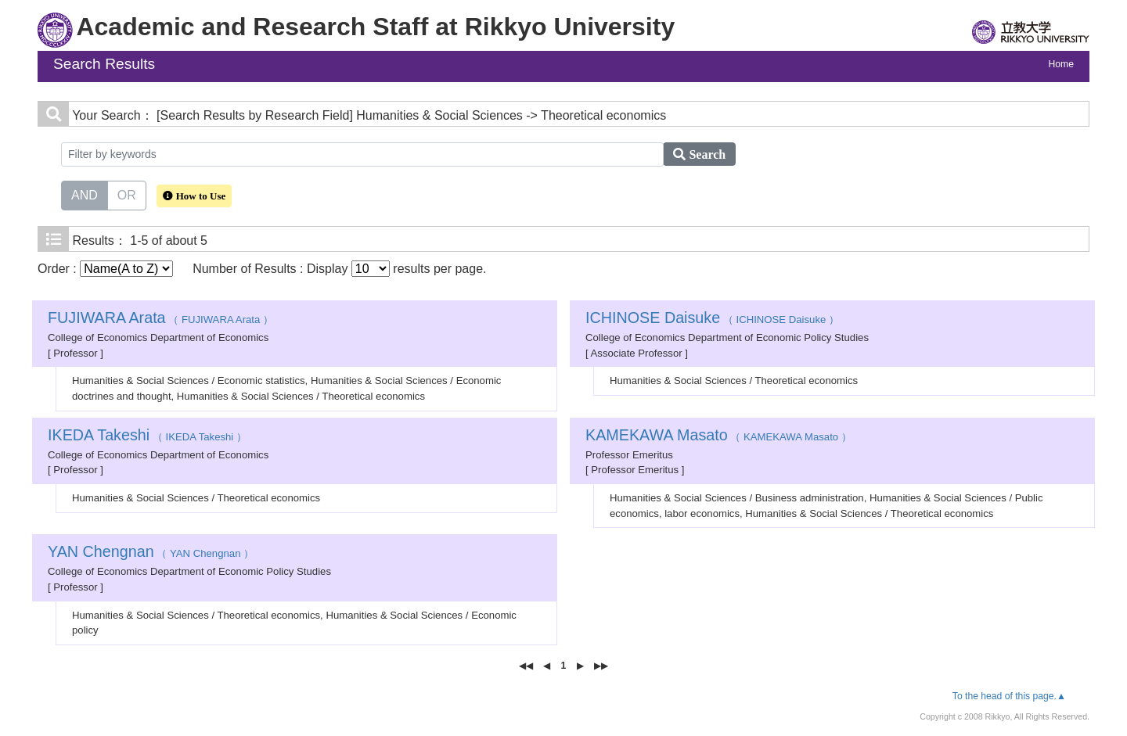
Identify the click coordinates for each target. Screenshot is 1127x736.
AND (84, 194)
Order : (105, 268)
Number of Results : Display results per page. (339, 268)
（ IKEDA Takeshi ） (147, 437)
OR (126, 194)
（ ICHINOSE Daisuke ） (712, 319)
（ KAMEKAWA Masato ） (718, 437)
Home (1061, 64)
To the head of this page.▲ (1009, 696)
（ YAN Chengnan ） (151, 553)
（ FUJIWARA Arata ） (160, 319)
